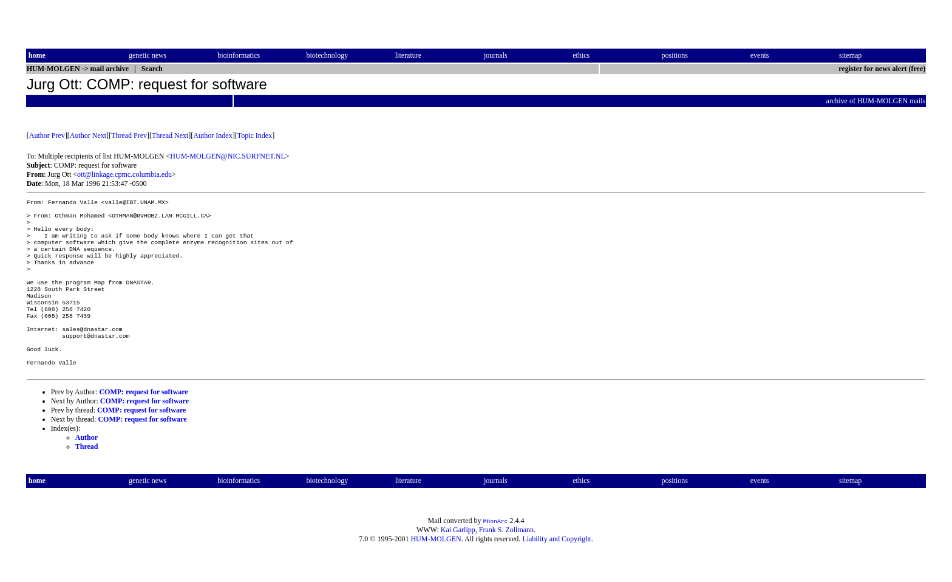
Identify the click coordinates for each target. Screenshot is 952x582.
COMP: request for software (143, 423)
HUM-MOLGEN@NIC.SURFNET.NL (227, 156)
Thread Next (170, 135)
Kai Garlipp (458, 561)
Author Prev (47, 135)
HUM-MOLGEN (435, 570)
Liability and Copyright (556, 570)
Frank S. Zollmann (506, 561)
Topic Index (254, 135)
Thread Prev (129, 135)
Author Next (88, 135)
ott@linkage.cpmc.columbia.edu (124, 174)
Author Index (212, 135)
